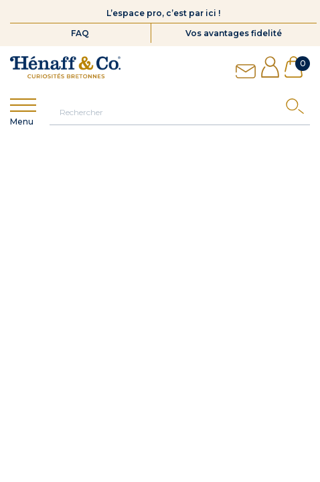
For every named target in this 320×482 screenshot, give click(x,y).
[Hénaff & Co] (65, 67)
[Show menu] (23, 105)
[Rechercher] (180, 111)
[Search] (298, 109)
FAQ (80, 33)
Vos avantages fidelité (233, 33)
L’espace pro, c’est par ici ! (163, 13)
